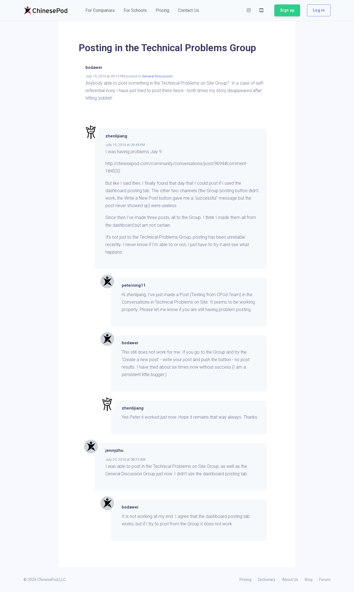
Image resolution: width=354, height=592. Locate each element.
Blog (309, 579)
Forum (324, 579)
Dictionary (266, 579)
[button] (100, 10)
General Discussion (157, 76)
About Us (290, 579)
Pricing (245, 579)
